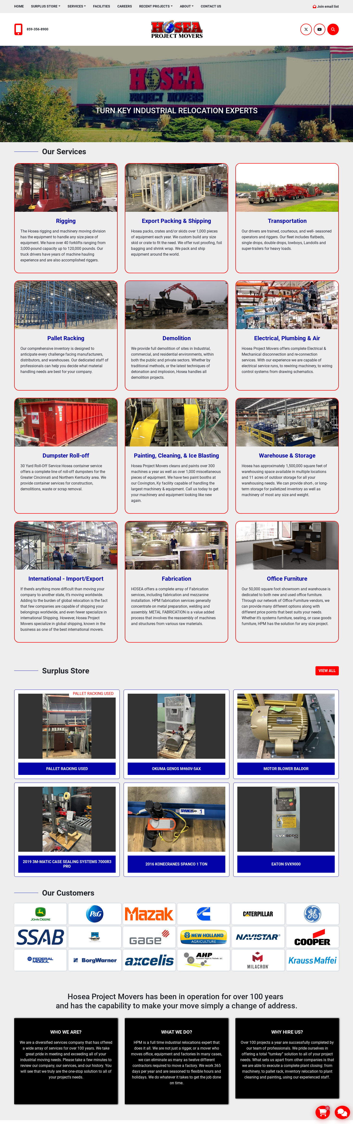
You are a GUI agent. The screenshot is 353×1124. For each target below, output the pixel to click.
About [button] (185, 6)
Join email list (328, 6)
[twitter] (306, 29)
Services (75, 6)
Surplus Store (44, 6)
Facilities (101, 6)
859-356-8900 (37, 29)
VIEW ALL (327, 670)
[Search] (333, 29)
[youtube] (319, 29)
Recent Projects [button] (154, 6)
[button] (45, 6)
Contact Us (211, 6)
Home (19, 6)
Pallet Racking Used (67, 768)
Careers (124, 6)
